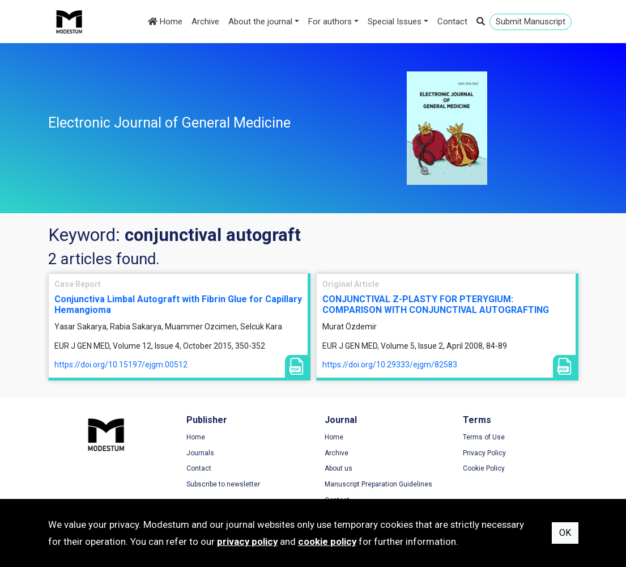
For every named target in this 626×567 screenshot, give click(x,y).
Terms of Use (484, 437)
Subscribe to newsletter (223, 484)
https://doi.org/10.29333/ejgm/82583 (389, 364)
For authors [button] (330, 21)
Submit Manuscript (530, 21)
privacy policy (247, 541)
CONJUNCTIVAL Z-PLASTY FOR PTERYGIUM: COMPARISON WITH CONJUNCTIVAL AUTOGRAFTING (435, 304)
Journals (200, 453)
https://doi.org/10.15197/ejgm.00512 (121, 364)
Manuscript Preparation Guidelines (378, 484)
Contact (452, 21)
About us (338, 468)
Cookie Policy (484, 468)
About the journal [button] (260, 21)
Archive (205, 21)
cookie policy (327, 541)
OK (565, 532)
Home (165, 21)
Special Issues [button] (394, 21)
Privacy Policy (484, 453)
